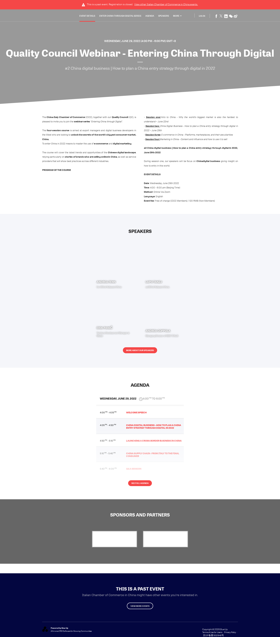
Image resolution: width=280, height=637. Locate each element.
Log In (202, 16)
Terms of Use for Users (212, 634)
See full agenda (140, 487)
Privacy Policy (230, 634)
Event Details (87, 16)
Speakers (163, 16)
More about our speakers (140, 352)
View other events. (166, 4)
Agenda (149, 16)
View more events (140, 607)
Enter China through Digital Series (120, 16)
